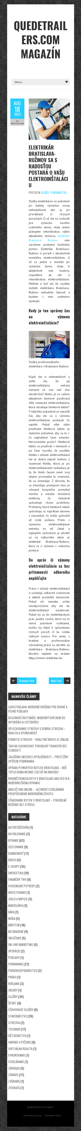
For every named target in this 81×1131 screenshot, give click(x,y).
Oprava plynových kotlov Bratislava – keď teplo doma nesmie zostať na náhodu (37, 769)
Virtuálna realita (20, 1048)
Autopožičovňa (18, 827)
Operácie (14, 951)
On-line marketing (20, 944)
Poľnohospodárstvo (22, 970)
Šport (12, 1003)
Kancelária (15, 905)
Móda (11, 918)
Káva (11, 911)
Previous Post (26, 680)
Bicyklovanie (16, 833)
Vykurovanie (16, 1055)
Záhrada (14, 1068)
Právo (12, 977)
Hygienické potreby (21, 885)
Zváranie (14, 1081)
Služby (45, 192)
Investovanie (17, 892)
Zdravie (13, 1074)
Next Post (56, 680)
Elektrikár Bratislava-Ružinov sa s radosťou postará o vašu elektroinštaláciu (48, 166)
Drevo (12, 859)
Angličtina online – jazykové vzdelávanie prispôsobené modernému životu (36, 791)
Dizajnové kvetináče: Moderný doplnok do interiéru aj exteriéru (36, 719)
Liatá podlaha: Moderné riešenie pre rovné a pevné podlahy (37, 708)
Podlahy (14, 957)
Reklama (13, 983)
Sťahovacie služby (20, 1009)
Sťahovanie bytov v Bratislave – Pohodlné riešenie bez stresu (37, 802)
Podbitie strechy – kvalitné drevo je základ (38, 739)
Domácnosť (16, 853)
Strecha (14, 1022)
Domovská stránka (32, 1115)
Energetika (15, 872)
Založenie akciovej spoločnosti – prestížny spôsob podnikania (38, 758)
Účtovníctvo (17, 1035)
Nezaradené (16, 931)
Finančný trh (17, 879)
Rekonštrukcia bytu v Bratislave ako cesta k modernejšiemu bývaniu (39, 780)
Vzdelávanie (16, 1061)
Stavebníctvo (58, 192)
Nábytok (14, 924)
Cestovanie (15, 846)
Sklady (12, 990)
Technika (14, 1029)
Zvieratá (14, 1087)
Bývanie (13, 840)
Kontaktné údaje (53, 1115)
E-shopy (13, 866)
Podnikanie (15, 964)
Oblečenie (14, 937)
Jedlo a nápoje (18, 898)
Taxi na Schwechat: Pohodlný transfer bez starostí (37, 748)
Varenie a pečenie (19, 1042)
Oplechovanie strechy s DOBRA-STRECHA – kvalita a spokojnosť (37, 730)
